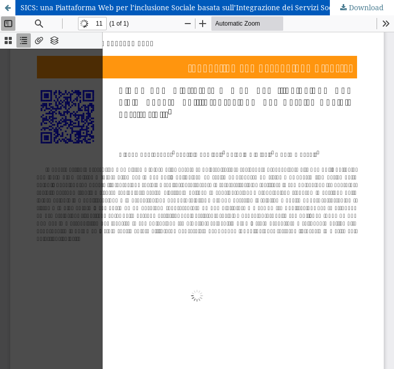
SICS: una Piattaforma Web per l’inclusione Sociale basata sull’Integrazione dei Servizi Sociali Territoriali (202, 7)
